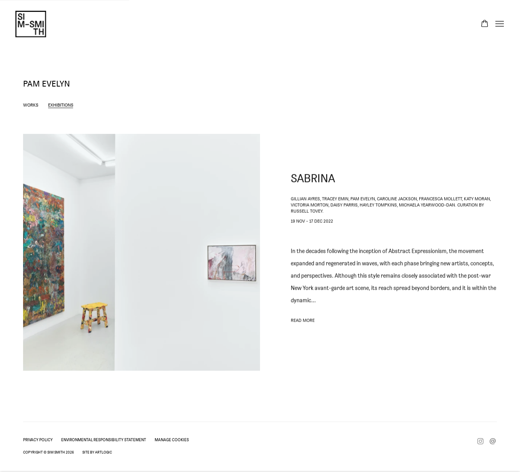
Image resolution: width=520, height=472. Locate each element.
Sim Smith (30, 24)
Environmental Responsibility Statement (103, 439)
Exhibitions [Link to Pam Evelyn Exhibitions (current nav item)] (60, 105)
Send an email (493, 442)
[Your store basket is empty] (484, 24)
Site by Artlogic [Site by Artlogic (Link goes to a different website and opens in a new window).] (97, 452)
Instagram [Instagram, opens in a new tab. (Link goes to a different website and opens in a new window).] (480, 442)
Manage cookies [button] (172, 439)
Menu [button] (499, 24)
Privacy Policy (38, 439)
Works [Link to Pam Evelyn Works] (30, 105)
